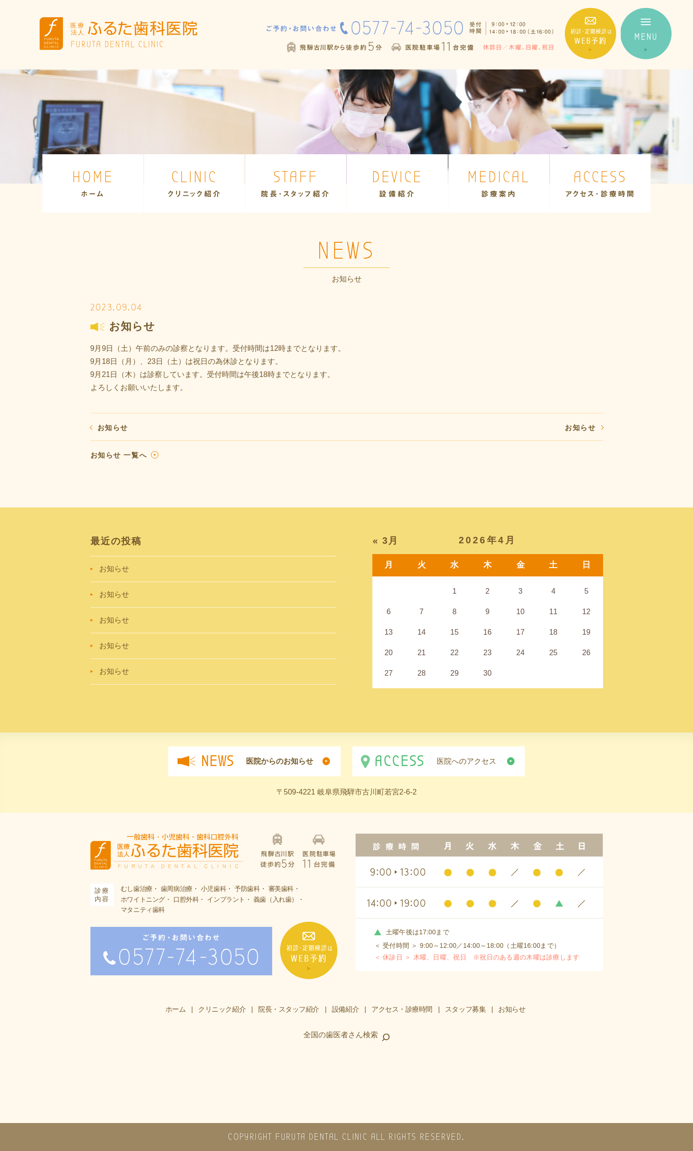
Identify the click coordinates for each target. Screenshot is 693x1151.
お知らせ (112, 428)
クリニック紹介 (222, 1009)
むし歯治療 (136, 888)
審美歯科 (281, 888)
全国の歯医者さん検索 (340, 1035)
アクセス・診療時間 (401, 1009)
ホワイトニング (143, 899)
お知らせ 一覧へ (118, 455)
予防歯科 (247, 888)
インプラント (226, 899)
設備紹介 (345, 1009)
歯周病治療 (176, 888)
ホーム (175, 1009)
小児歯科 (213, 888)
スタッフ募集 (465, 1009)
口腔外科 (186, 899)
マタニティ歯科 (143, 909)
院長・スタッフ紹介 (288, 1009)
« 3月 (386, 540)
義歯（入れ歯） (276, 899)
